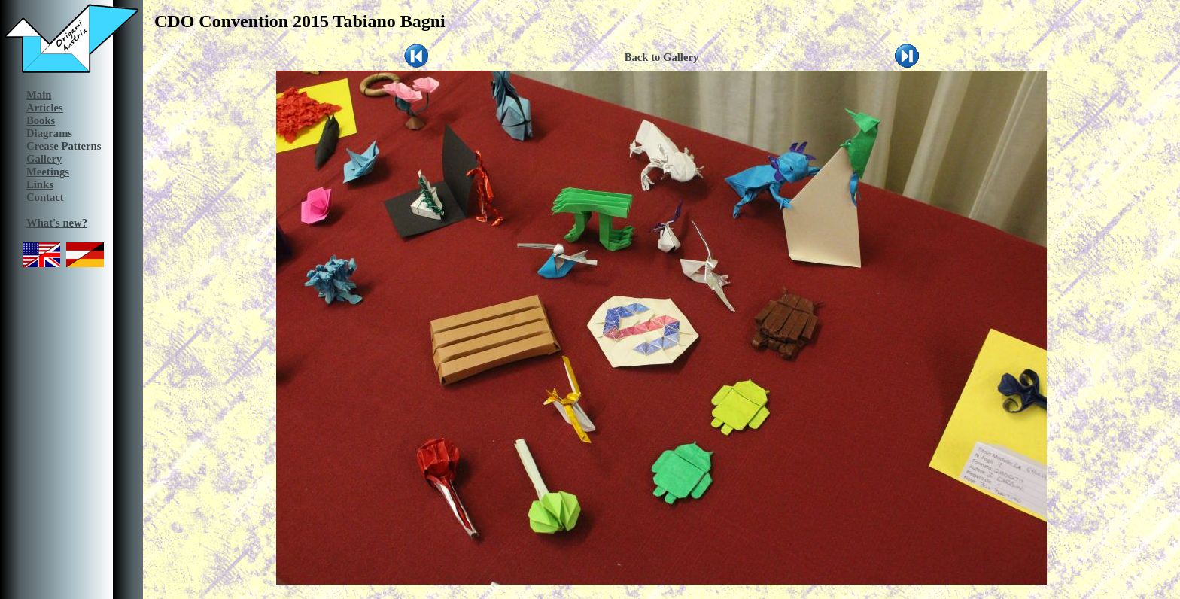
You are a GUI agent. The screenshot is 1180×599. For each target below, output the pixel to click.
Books (40, 120)
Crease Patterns (63, 146)
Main (38, 95)
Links (39, 184)
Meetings (47, 172)
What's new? (56, 223)
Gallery (44, 159)
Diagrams (49, 133)
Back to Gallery (662, 57)
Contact (45, 197)
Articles (44, 108)
